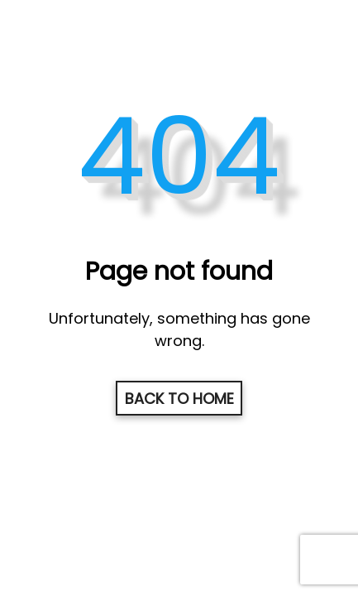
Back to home (179, 398)
